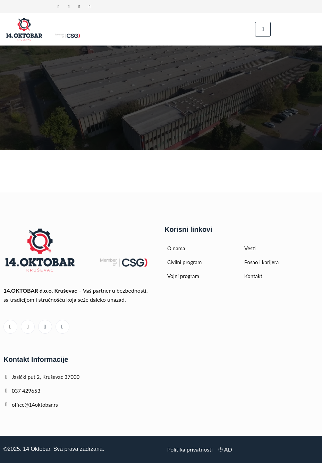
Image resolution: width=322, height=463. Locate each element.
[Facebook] (79, 6)
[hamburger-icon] (263, 29)
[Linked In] (58, 6)
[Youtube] (68, 6)
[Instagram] (89, 6)
